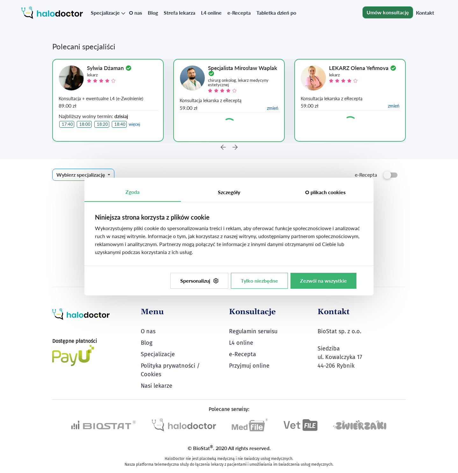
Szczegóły (229, 192)
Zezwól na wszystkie (323, 281)
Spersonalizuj (199, 281)
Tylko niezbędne (259, 281)
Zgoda (132, 192)
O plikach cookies (325, 192)
